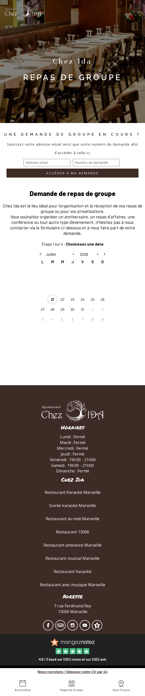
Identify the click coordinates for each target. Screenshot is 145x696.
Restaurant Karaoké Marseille (73, 492)
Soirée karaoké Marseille (72, 505)
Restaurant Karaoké (72, 571)
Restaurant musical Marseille (72, 558)
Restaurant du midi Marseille (72, 518)
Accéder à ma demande (72, 173)
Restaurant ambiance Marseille (72, 545)
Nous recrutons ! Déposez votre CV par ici (72, 672)
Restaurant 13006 (72, 532)
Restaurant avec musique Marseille (72, 584)
